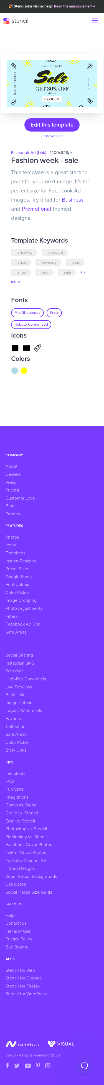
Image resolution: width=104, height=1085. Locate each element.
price (21, 262)
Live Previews (19, 687)
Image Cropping (21, 600)
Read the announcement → (74, 6)
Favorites (14, 718)
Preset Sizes (17, 569)
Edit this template (52, 125)
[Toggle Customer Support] (84, 1065)
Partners (13, 514)
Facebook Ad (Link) (28, 153)
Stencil (18, 21)
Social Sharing (19, 655)
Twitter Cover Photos (26, 852)
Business (72, 200)
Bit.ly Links (16, 695)
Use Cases (16, 884)
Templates (15, 553)
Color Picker (17, 592)
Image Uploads (20, 703)
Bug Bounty (17, 947)
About (11, 466)
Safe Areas (16, 632)
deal (76, 262)
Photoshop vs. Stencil (26, 829)
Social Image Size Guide (29, 892)
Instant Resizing (21, 561)
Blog (10, 506)
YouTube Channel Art (26, 860)
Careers (13, 474)
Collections (16, 726)
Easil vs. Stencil (20, 821)
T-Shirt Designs (20, 868)
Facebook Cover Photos (29, 844)
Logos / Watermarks (24, 710)
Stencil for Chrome (24, 978)
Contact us (16, 923)
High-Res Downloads (26, 679)
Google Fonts (19, 577)
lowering (49, 262)
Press (11, 482)
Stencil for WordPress (26, 994)
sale (67, 272)
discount (55, 252)
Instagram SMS (20, 663)
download (54, 136)
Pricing (12, 490)
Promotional (36, 209)
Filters (11, 616)
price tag (24, 252)
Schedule (15, 671)
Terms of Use (18, 931)
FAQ (10, 781)
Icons (11, 545)
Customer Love (20, 498)
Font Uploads (18, 584)
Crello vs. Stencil (22, 813)
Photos (12, 537)
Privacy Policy (19, 939)
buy (45, 272)
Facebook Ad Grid (23, 624)
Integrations (17, 797)
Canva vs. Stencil (22, 805)
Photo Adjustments (24, 608)
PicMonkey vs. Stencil (27, 837)
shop (21, 272)
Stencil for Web (20, 970)
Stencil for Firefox (23, 986)
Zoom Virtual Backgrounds (31, 876)
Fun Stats (15, 789)
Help (10, 915)
